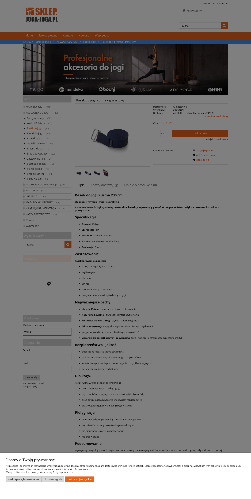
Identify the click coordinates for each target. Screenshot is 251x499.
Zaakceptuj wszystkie (79, 479)
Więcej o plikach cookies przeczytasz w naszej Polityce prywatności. (40, 472)
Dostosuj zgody (53, 479)
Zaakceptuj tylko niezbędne (23, 479)
